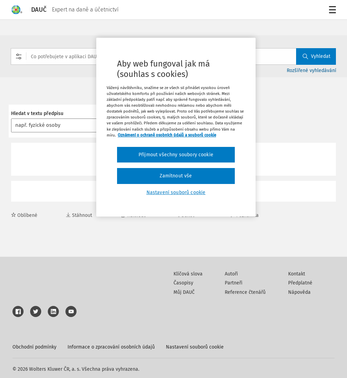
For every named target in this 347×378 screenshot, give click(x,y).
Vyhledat (316, 56)
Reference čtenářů (245, 292)
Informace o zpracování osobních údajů (111, 347)
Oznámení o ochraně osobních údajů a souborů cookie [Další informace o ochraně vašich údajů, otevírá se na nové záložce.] (167, 135)
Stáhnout (79, 215)
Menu (331, 10)
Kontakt (296, 274)
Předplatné (300, 283)
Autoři (231, 274)
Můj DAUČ (184, 292)
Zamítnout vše (176, 176)
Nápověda (299, 292)
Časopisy (183, 283)
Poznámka (244, 215)
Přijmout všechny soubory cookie (176, 155)
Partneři (233, 283)
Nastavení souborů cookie (195, 347)
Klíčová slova (188, 274)
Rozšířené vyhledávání (311, 70)
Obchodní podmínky (34, 347)
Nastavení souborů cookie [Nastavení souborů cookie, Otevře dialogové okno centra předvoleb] (176, 192)
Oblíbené (24, 215)
